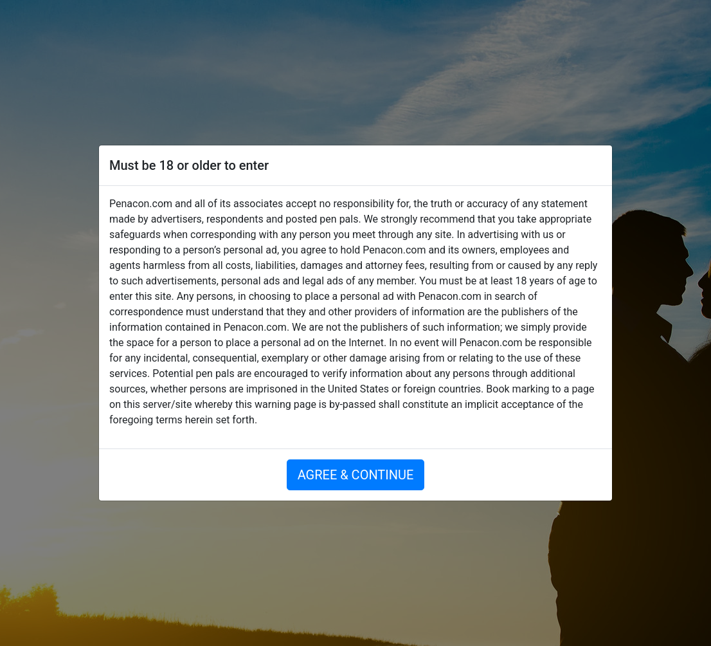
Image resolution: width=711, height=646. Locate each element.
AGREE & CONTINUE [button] (356, 475)
